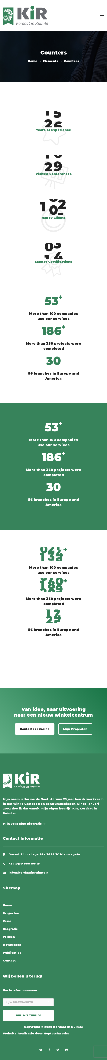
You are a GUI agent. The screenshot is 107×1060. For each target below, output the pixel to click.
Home (32, 61)
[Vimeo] (58, 1049)
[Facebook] (49, 1049)
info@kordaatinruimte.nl (28, 872)
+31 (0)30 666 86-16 (24, 863)
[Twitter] (41, 1049)
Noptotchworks (56, 1033)
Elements (50, 61)
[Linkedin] (67, 1049)
